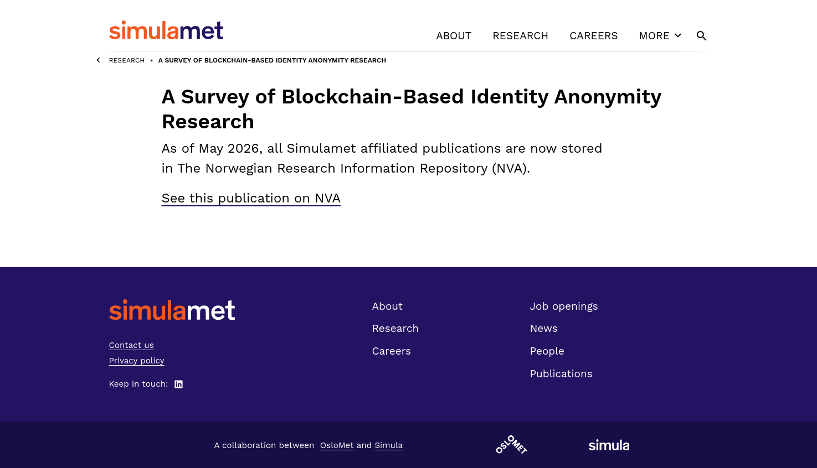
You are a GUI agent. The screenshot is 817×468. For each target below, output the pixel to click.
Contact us (131, 345)
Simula (388, 445)
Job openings (564, 306)
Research (520, 35)
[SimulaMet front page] (172, 309)
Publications (561, 373)
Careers (593, 35)
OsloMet (337, 445)
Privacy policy (137, 361)
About (453, 35)
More (662, 35)
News (544, 328)
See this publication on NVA (251, 198)
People (547, 351)
